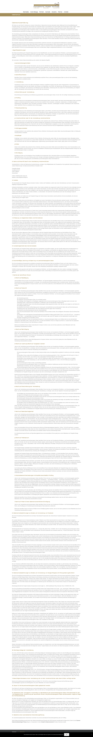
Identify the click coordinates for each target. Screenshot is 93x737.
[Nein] (91, 734)
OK (66, 734)
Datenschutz (22, 731)
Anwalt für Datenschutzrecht (47, 722)
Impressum (14, 731)
